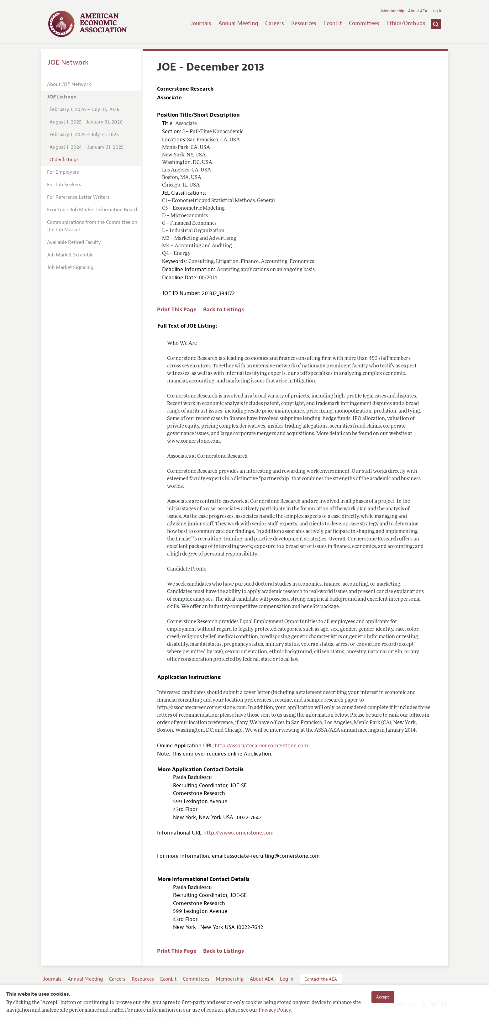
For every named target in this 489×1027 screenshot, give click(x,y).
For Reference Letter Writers (78, 197)
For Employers (63, 172)
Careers (274, 23)
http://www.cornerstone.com (238, 833)
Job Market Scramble (70, 255)
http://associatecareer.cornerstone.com (261, 745)
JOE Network (68, 62)
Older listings (64, 159)
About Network (69, 84)
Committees (364, 23)
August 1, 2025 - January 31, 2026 (86, 122)
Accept (382, 997)
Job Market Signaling (70, 267)
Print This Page (177, 309)
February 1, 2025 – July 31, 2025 (84, 134)
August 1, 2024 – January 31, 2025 (87, 147)
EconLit (332, 23)
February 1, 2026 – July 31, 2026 (84, 109)
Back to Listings (223, 309)
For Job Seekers (64, 185)
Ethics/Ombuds (405, 23)
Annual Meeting (238, 23)
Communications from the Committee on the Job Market (92, 226)
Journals (201, 23)
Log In (436, 10)
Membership (392, 10)
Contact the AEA (320, 979)
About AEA (417, 10)
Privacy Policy (275, 1010)
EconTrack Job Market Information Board (92, 210)
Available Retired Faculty (74, 242)
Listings (61, 97)
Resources (303, 23)
